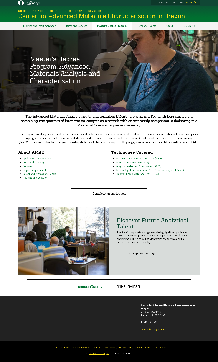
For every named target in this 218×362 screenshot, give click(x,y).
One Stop (158, 2)
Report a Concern (61, 347)
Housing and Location (35, 178)
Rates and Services (76, 26)
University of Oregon (99, 353)
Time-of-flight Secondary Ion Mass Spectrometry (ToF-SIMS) (150, 170)
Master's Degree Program (112, 26)
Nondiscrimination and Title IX (87, 347)
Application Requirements (37, 159)
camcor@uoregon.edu (96, 286)
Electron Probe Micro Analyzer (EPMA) (137, 174)
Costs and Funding (33, 162)
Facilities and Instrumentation (39, 26)
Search (189, 2)
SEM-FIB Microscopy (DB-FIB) (132, 162)
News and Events (146, 26)
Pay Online (189, 26)
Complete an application (109, 193)
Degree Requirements (35, 170)
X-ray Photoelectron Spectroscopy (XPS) (138, 166)
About (169, 26)
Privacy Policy (126, 347)
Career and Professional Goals (39, 174)
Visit (175, 2)
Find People (160, 347)
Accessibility (111, 347)
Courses (27, 166)
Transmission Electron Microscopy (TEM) (139, 159)
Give (181, 2)
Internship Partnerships (140, 253)
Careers (139, 347)
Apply (168, 2)
